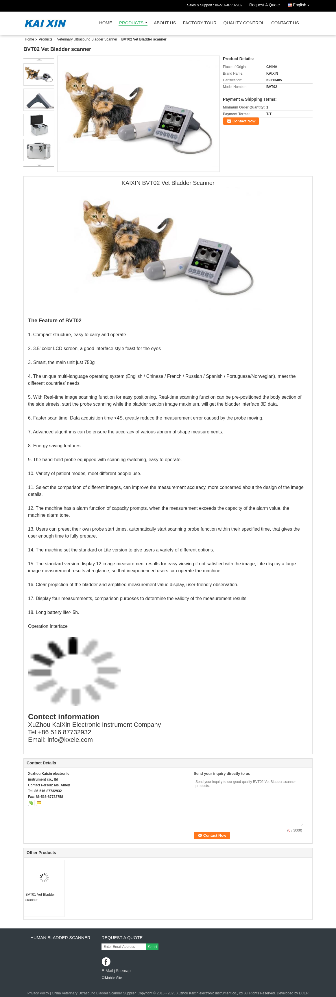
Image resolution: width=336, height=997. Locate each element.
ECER (304, 993)
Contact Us (285, 23)
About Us (165, 23)
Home (105, 23)
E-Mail (107, 970)
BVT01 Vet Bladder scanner (40, 897)
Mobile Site (111, 978)
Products (131, 23)
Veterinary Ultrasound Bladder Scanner (87, 39)
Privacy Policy (38, 993)
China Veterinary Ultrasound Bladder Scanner (87, 993)
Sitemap (123, 970)
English (303, 4)
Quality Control (244, 23)
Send (152, 947)
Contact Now (243, 121)
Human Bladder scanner (60, 937)
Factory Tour (199, 23)
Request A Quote (264, 5)
